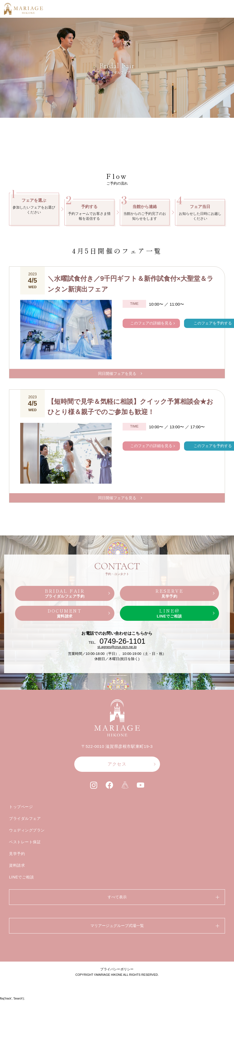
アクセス (117, 814)
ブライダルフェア (25, 869)
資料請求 (17, 916)
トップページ (21, 858)
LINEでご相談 (21, 928)
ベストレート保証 (25, 893)
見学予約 (17, 904)
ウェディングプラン (27, 881)
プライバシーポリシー (117, 1020)
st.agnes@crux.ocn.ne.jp (117, 697)
